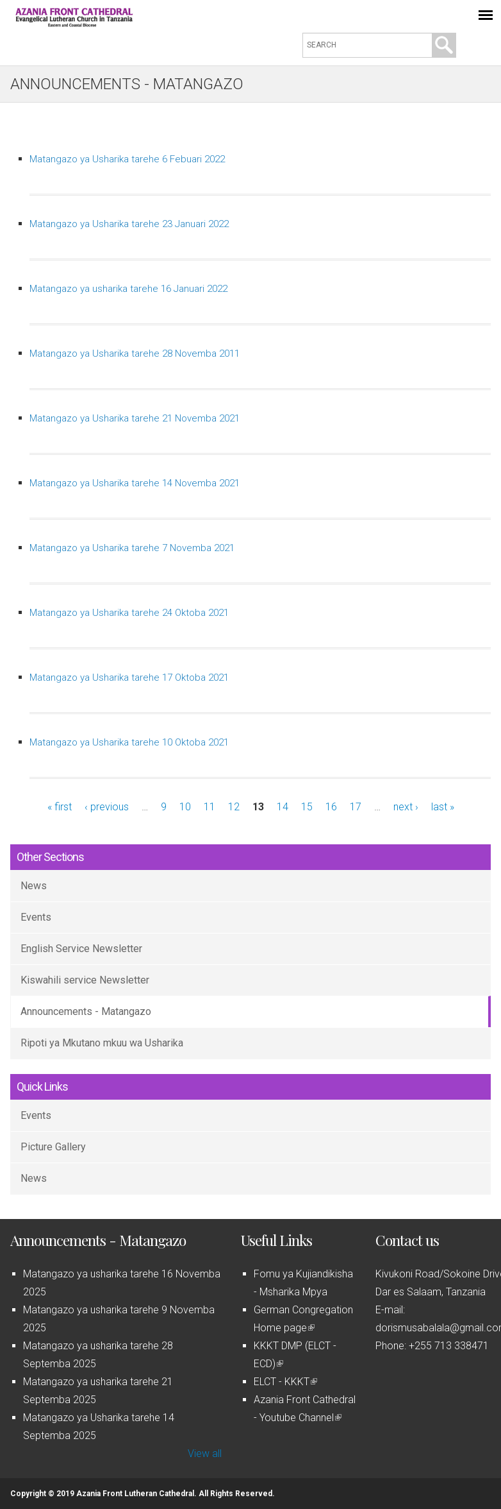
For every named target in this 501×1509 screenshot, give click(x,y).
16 (331, 807)
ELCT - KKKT (285, 1382)
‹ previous (107, 807)
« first (59, 807)
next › (405, 807)
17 (355, 807)
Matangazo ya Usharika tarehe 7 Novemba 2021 (131, 548)
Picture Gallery (53, 1147)
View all (205, 1453)
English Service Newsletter (81, 948)
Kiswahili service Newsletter (85, 980)
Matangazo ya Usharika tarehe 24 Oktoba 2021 (129, 612)
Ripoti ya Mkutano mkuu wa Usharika (102, 1043)
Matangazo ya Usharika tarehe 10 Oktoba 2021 (129, 742)
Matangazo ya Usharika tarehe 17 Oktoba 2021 (129, 677)
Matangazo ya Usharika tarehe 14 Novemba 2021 (134, 483)
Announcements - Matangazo (86, 1011)
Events (36, 917)
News (34, 886)
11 (209, 807)
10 (185, 807)
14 (282, 807)
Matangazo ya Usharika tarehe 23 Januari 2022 (129, 224)
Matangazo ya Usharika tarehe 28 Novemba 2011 (134, 353)
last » (442, 807)
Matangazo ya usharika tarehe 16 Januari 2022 (128, 288)
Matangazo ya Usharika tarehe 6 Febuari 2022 (127, 159)
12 (234, 807)
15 (307, 807)
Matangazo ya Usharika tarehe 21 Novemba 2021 (134, 418)
